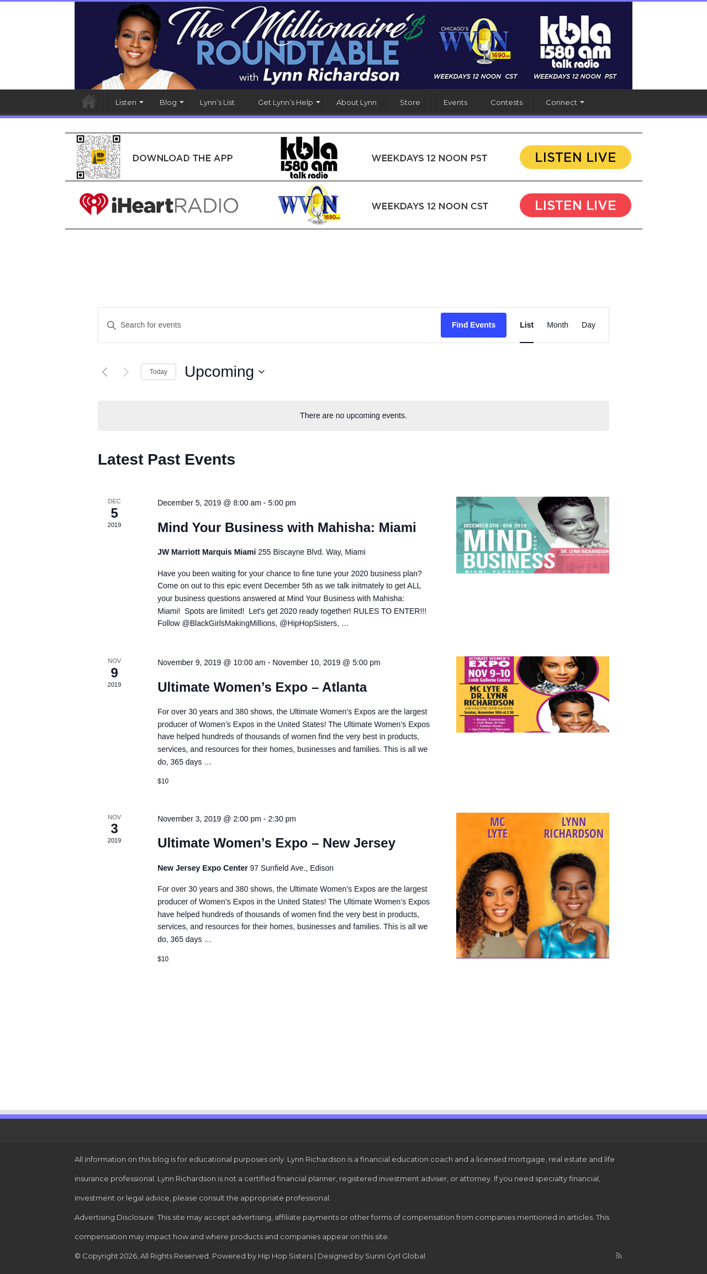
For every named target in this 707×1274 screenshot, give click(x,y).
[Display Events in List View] (527, 325)
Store (410, 102)
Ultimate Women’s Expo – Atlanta (262, 687)
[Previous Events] (104, 371)
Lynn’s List (217, 102)
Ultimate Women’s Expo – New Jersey (276, 842)
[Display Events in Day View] (588, 325)
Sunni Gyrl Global (395, 1255)
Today (158, 372)
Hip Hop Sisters (285, 1255)
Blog (168, 102)
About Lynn (356, 102)
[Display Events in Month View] (557, 325)
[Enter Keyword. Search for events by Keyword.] (269, 325)
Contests (506, 102)
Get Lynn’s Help (285, 102)
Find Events (473, 324)
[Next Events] (126, 371)
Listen (125, 102)
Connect (561, 102)
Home (89, 101)
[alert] (353, 416)
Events (455, 102)
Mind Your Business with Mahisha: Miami (286, 527)
